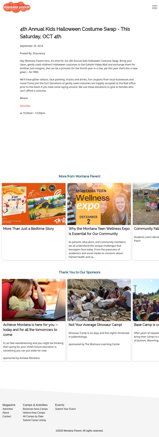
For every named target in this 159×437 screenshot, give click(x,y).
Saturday (25, 105)
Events (59, 405)
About (5, 412)
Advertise (7, 409)
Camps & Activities (35, 405)
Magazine (8, 405)
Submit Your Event (65, 409)
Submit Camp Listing (34, 420)
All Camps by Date (33, 416)
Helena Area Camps (34, 412)
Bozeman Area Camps (35, 409)
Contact (6, 416)
